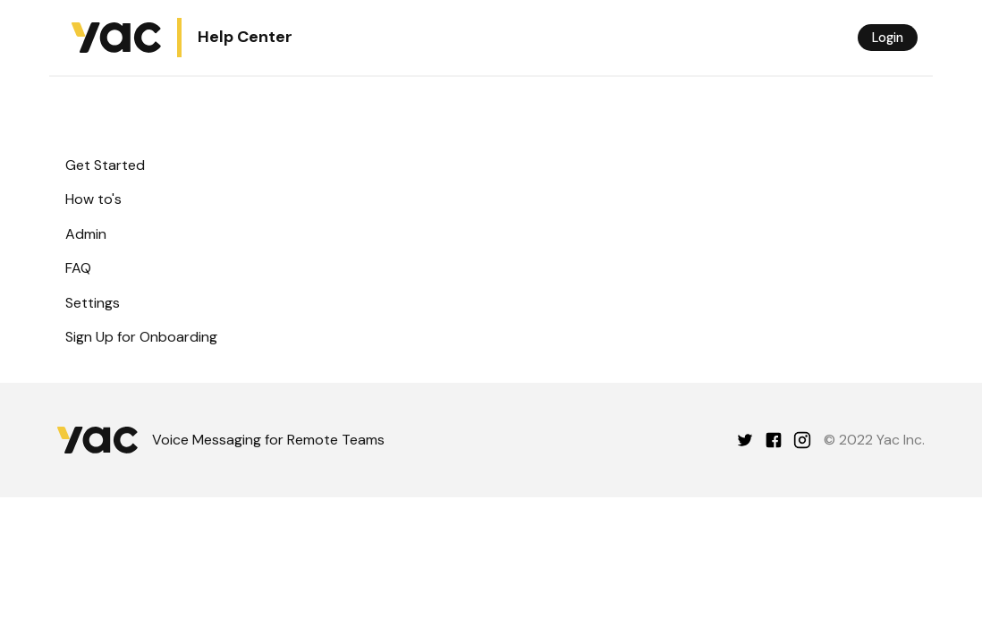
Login (887, 38)
